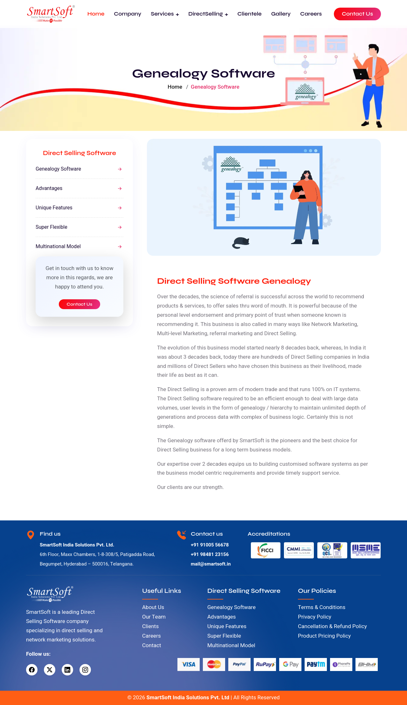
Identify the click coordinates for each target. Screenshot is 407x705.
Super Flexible (51, 227)
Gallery (281, 13)
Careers (311, 13)
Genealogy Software (58, 169)
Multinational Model (58, 246)
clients (175, 487)
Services (162, 13)
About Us (153, 607)
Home (95, 13)
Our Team (154, 617)
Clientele (249, 13)
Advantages (49, 188)
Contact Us (357, 13)
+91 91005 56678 (210, 544)
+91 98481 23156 (210, 554)
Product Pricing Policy (324, 636)
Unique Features (54, 208)
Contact (151, 645)
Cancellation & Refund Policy (332, 626)
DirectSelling (205, 13)
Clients (150, 626)
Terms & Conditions (321, 607)
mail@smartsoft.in (211, 563)
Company (127, 13)
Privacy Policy (314, 617)
